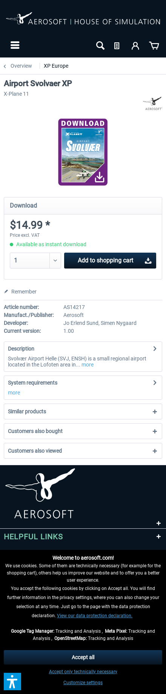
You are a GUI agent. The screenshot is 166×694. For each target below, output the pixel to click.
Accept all (83, 657)
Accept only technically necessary (83, 671)
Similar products (27, 411)
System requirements (32, 383)
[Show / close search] (99, 45)
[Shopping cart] (153, 45)
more (87, 365)
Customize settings (83, 682)
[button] (12, 681)
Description (21, 349)
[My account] (135, 45)
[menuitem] (14, 45)
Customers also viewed (35, 451)
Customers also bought (35, 431)
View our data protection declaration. (94, 615)
